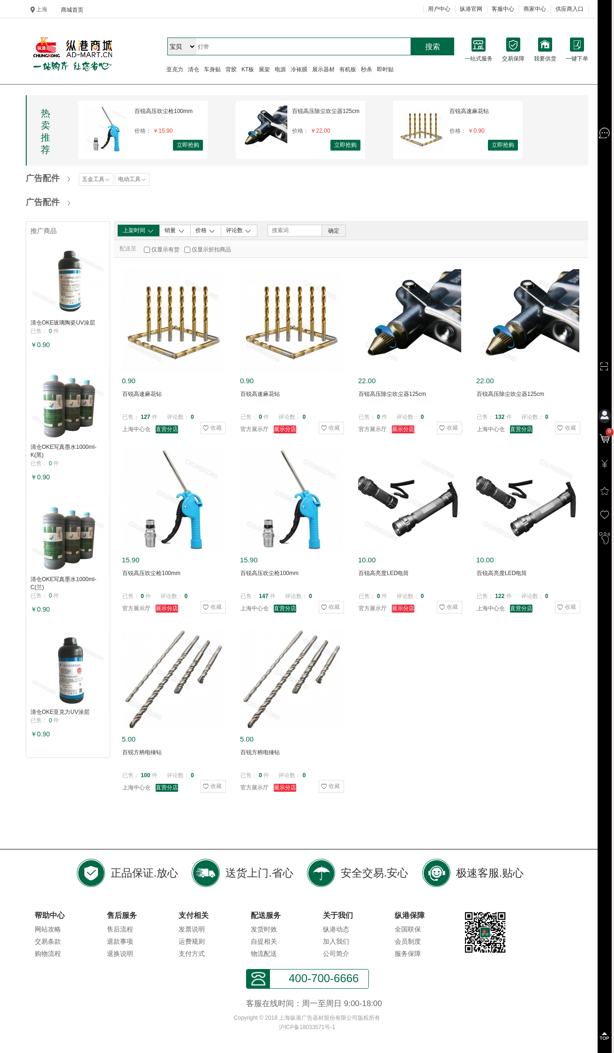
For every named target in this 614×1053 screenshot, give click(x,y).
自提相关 (264, 941)
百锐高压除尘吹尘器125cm (325, 111)
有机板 (347, 69)
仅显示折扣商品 (211, 249)
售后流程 (120, 929)
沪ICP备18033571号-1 (307, 1027)
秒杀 (366, 69)
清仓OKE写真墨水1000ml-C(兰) (63, 583)
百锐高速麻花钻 (469, 111)
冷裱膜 (299, 69)
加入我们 (336, 941)
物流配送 (264, 953)
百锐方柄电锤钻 (142, 752)
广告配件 (43, 178)
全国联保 (408, 929)
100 (145, 775)
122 (499, 596)
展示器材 (323, 69)
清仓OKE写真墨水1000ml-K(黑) (63, 451)
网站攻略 (48, 929)
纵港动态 (336, 929)
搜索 (432, 47)
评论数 (239, 231)
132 (499, 417)
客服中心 (503, 9)
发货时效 (264, 929)
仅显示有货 (165, 249)
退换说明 (120, 953)
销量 (175, 231)
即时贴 (385, 69)
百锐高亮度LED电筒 (384, 573)
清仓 (193, 69)
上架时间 (138, 231)
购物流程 (48, 953)
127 (145, 417)
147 (263, 596)
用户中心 (439, 9)
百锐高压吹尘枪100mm (164, 111)
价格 (205, 231)
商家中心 (535, 9)
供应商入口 (569, 9)
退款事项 (120, 941)
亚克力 (174, 69)
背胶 (231, 69)
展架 (264, 69)
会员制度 (408, 941)
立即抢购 (188, 145)
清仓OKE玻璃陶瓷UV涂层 (62, 322)
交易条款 (48, 941)
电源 (280, 69)
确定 (333, 230)
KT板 (247, 69)
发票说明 (192, 929)
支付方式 (192, 953)
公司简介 (336, 953)
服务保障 (408, 953)
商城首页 (72, 10)
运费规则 (192, 941)
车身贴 (212, 69)
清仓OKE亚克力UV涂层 (60, 712)
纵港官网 (471, 9)
